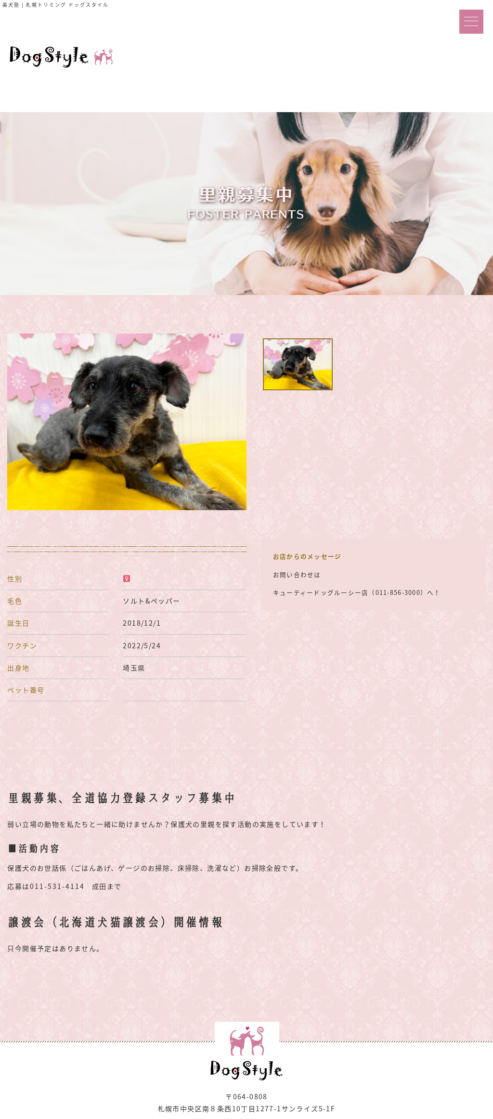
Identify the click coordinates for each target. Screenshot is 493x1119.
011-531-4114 (57, 886)
